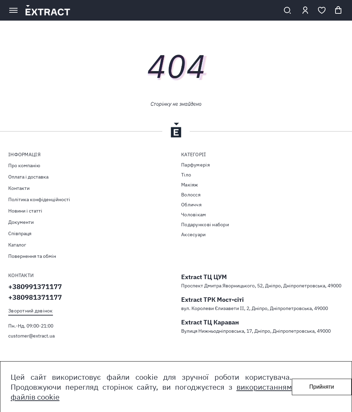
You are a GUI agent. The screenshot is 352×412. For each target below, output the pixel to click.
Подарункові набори (205, 224)
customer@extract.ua (31, 336)
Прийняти (321, 387)
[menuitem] (89, 165)
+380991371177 (35, 286)
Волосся (190, 194)
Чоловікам (193, 214)
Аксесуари (193, 234)
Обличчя (191, 204)
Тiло (186, 174)
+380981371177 (35, 297)
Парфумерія (195, 164)
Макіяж (189, 184)
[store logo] (150, 10)
